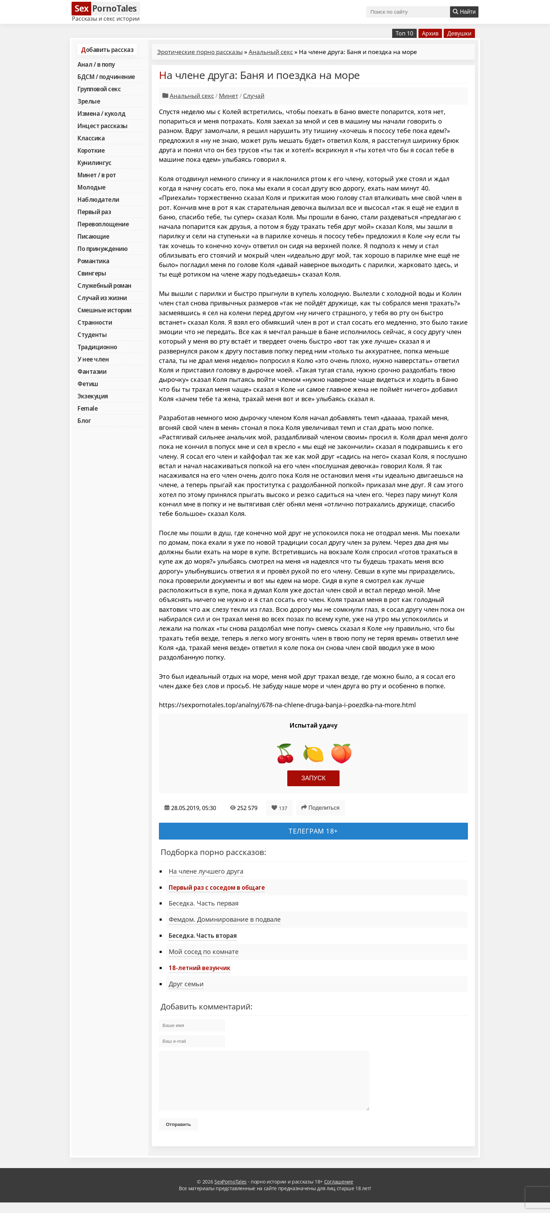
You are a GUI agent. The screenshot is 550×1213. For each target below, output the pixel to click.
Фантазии (92, 371)
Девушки (459, 33)
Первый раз (94, 211)
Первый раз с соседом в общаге (217, 887)
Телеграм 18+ (313, 831)
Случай (253, 96)
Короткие (91, 150)
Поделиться (320, 807)
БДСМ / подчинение (106, 76)
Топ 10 (404, 33)
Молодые (92, 187)
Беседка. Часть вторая (203, 935)
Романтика (93, 261)
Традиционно (97, 347)
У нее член (93, 359)
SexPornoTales (230, 1192)
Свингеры (92, 273)
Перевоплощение (103, 224)
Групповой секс (99, 89)
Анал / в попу (96, 64)
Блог (84, 420)
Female (88, 408)
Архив (430, 33)
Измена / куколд (102, 113)
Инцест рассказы (103, 125)
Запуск (313, 778)
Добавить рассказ (107, 49)
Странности (95, 322)
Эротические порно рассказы (200, 52)
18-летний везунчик (199, 967)
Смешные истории (105, 310)
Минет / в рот (97, 175)
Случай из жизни (102, 297)
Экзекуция (93, 396)
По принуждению (102, 248)
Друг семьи (186, 984)
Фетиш (88, 383)
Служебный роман (105, 285)
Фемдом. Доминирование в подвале (225, 919)
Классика (91, 138)
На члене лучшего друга (206, 871)
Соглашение (338, 1192)
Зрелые (89, 101)
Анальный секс (271, 52)
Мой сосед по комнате (204, 951)
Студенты (92, 334)
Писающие (93, 236)
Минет (228, 96)
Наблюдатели (98, 199)
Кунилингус (94, 162)
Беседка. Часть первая (204, 903)
